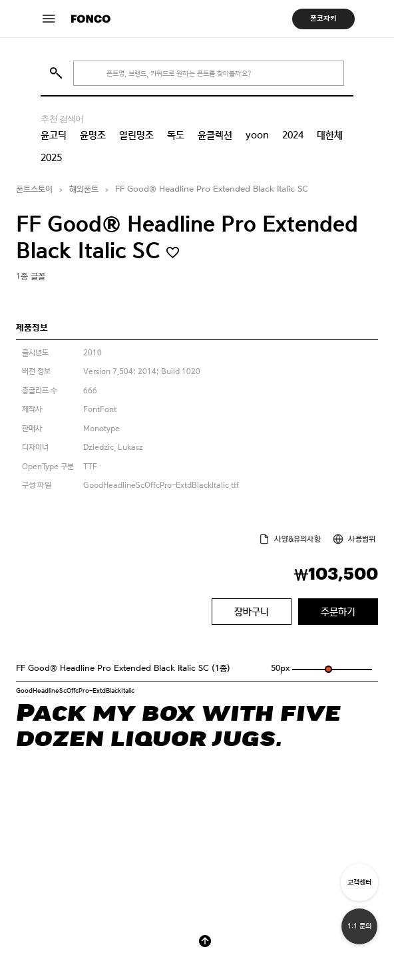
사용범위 (361, 539)
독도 (175, 135)
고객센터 (359, 882)
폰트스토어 (34, 189)
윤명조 (93, 135)
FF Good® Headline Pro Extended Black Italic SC (211, 189)
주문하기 (338, 611)
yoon (257, 135)
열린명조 (136, 135)
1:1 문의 (359, 926)
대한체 (330, 135)
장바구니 (251, 611)
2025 (51, 157)
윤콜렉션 (215, 135)
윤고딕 (54, 135)
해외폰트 (83, 189)
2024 (292, 135)
